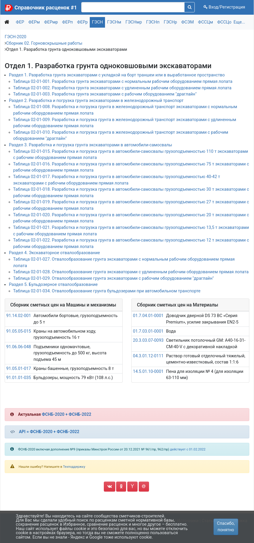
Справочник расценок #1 (46, 7)
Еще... (239, 22)
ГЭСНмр (134, 22)
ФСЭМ (187, 22)
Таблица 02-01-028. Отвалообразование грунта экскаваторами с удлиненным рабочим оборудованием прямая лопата (131, 271)
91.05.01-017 (18, 368)
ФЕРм (34, 22)
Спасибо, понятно (226, 526)
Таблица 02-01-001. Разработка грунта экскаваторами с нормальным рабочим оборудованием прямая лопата (123, 81)
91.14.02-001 (18, 315)
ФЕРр (82, 22)
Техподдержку (74, 467)
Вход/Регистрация (224, 7)
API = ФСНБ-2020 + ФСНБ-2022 (49, 431)
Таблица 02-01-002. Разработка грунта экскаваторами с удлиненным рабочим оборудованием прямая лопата (122, 88)
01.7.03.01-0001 (148, 331)
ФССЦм (205, 22)
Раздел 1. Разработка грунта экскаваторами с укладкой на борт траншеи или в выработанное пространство (117, 75)
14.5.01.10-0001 (148, 371)
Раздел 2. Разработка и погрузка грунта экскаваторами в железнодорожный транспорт (96, 100)
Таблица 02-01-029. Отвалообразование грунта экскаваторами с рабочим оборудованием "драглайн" (113, 278)
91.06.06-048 (18, 346)
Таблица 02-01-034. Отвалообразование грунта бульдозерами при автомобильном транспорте (107, 291)
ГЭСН (97, 22)
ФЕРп (67, 22)
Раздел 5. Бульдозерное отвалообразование (53, 284)
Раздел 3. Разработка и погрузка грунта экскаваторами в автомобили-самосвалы (90, 145)
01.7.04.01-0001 (148, 315)
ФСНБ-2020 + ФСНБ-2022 (66, 414)
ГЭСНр (170, 22)
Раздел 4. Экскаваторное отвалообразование (54, 252)
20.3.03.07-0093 (148, 340)
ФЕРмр (51, 22)
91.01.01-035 (18, 377)
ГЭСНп (153, 22)
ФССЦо (224, 22)
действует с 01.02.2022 (188, 449)
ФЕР (20, 22)
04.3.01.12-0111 (148, 355)
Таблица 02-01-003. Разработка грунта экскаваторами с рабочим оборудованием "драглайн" (105, 94)
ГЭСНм (114, 22)
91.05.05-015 (18, 331)
